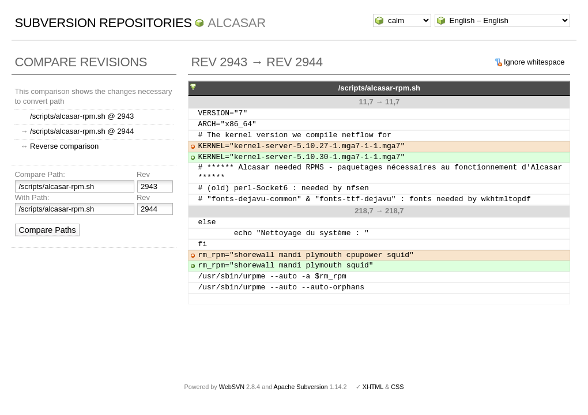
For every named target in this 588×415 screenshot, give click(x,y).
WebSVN (231, 386)
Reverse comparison (64, 146)
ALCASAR (236, 23)
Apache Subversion (301, 386)
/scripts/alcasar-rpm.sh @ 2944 (82, 131)
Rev (143, 174)
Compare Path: (39, 174)
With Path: (31, 197)
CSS (397, 386)
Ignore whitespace (534, 62)
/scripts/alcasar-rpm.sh (379, 88)
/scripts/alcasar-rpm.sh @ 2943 (82, 116)
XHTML (373, 386)
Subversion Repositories (102, 23)
